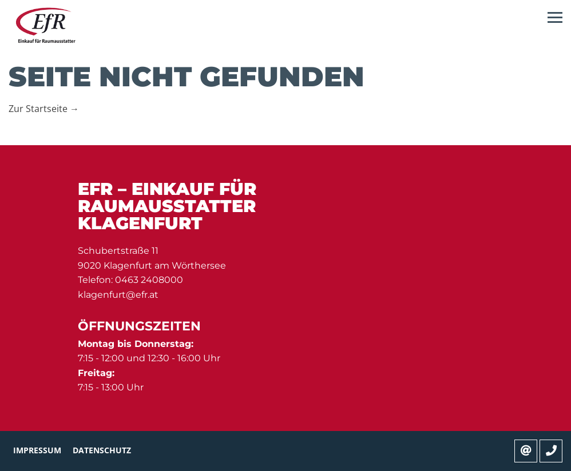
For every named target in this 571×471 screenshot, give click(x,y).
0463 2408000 (149, 279)
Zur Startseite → (44, 108)
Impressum (37, 450)
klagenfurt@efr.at (118, 294)
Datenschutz (102, 450)
